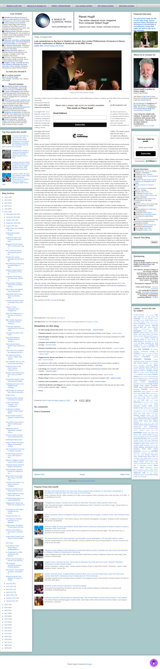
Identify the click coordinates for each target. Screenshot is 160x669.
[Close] (110, 101)
